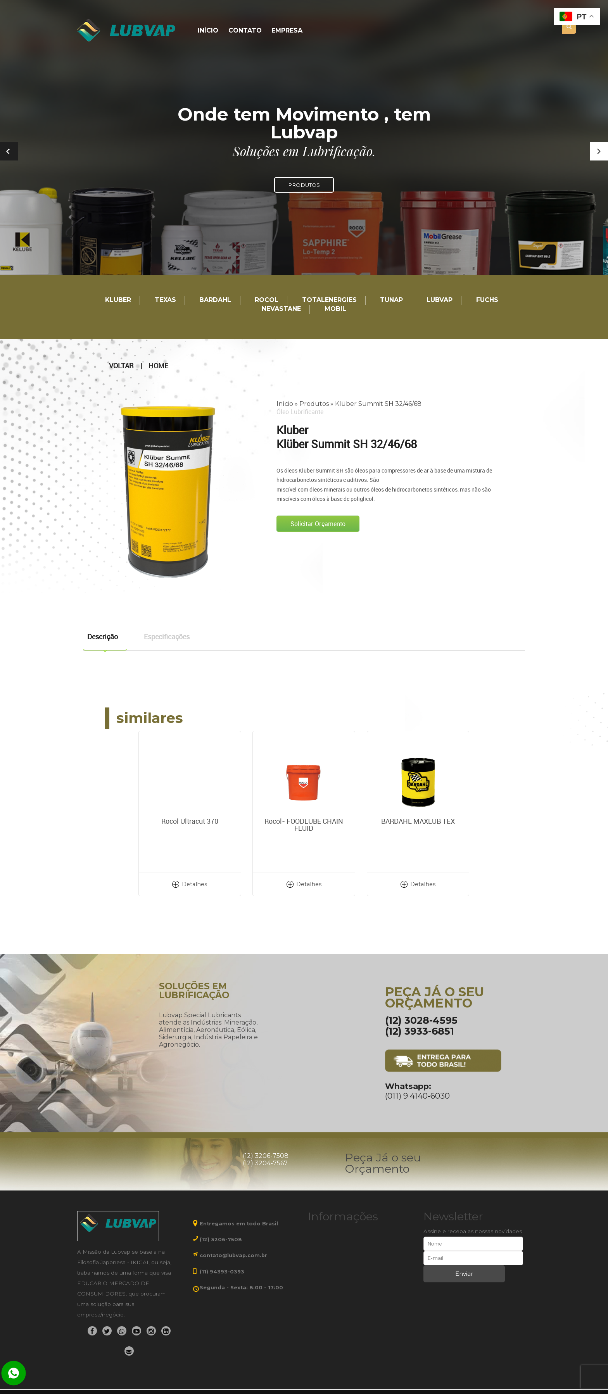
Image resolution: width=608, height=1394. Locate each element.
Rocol (266, 300)
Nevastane (281, 309)
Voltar (121, 365)
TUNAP (391, 300)
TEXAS (165, 300)
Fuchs (487, 300)
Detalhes (194, 884)
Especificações (167, 636)
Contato (245, 31)
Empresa (286, 31)
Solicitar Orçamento (317, 523)
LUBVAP (440, 300)
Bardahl (215, 300)
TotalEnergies (329, 300)
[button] (599, 151)
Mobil (335, 309)
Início (208, 31)
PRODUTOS (304, 185)
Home (158, 365)
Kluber (118, 300)
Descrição (102, 636)
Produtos (314, 403)
